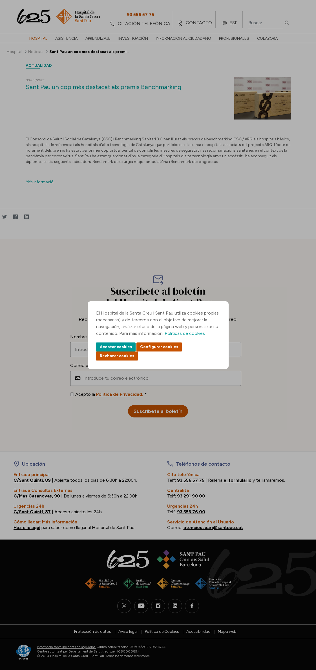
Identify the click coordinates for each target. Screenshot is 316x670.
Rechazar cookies (117, 355)
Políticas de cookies (185, 333)
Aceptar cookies (116, 346)
